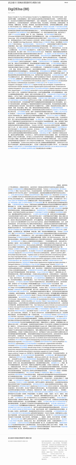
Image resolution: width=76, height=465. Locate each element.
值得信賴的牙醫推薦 (47, 392)
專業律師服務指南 (33, 249)
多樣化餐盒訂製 (44, 133)
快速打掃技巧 (28, 376)
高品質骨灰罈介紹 (34, 380)
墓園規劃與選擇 (39, 276)
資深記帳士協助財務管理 (58, 403)
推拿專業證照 (12, 28)
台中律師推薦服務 (27, 146)
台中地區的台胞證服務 (22, 282)
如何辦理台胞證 (31, 148)
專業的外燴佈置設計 (21, 311)
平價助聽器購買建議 (18, 204)
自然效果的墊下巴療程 (44, 208)
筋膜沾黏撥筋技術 (21, 32)
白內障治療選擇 (17, 146)
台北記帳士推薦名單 (33, 256)
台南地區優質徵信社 (58, 75)
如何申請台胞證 (42, 297)
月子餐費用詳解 (44, 372)
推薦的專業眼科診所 (53, 38)
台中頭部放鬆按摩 (19, 380)
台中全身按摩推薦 (46, 314)
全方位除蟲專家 (16, 34)
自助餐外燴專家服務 (57, 108)
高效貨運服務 (59, 212)
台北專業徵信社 (19, 397)
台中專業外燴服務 (13, 148)
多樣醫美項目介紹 (28, 84)
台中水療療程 (21, 111)
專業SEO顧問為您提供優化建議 (38, 28)
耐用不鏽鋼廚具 (56, 227)
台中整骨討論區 (39, 82)
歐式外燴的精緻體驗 (30, 343)
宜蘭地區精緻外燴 (62, 380)
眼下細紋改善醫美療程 (51, 301)
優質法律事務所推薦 (27, 88)
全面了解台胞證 (37, 301)
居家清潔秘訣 (15, 100)
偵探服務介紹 (55, 363)
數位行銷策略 (30, 372)
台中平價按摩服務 (37, 202)
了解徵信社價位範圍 (48, 26)
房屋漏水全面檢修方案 (45, 249)
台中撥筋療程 (47, 42)
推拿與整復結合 (62, 127)
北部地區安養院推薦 (28, 355)
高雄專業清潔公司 (42, 210)
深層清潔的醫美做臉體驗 (34, 52)
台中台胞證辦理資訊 (39, 278)
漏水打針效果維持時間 (59, 401)
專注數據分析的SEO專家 (54, 82)
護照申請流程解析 (21, 357)
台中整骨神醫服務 (56, 63)
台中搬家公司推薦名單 (22, 28)
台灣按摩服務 (20, 276)
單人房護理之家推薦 (15, 409)
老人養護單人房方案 (50, 53)
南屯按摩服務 (24, 347)
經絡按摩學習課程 (34, 195)
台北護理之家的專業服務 (45, 131)
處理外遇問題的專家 (46, 341)
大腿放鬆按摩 (51, 94)
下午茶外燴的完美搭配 (60, 26)
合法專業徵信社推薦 (54, 287)
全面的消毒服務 (23, 100)
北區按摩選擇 (58, 208)
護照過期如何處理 (22, 48)
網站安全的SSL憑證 (61, 146)
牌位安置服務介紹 (21, 339)
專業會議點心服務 (16, 202)
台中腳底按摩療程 (54, 189)
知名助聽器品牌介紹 (17, 241)
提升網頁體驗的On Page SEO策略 (30, 264)
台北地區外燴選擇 (29, 276)
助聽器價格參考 (19, 374)
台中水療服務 (57, 372)
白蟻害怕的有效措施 (23, 423)
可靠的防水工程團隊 (21, 382)
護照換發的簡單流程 (39, 384)
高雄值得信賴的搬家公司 (54, 59)
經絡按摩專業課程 (46, 55)
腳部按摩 (61, 357)
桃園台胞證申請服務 (55, 309)
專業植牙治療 (48, 195)
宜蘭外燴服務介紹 (53, 98)
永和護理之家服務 (46, 283)
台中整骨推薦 (42, 311)
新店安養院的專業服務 (41, 88)
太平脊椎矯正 (52, 28)
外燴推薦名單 (23, 291)
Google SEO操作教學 (49, 123)
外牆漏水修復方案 (23, 285)
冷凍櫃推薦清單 (32, 270)
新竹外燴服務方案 (16, 229)
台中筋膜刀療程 (48, 401)
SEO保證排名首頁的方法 (23, 237)
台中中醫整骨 (44, 129)
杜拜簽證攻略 (59, 229)
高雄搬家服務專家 (18, 189)
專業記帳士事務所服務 (34, 392)
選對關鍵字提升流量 (14, 407)
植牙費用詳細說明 (27, 409)
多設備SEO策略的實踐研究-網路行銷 (24, 2)
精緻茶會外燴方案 (31, 368)
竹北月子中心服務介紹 (53, 115)
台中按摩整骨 (23, 148)
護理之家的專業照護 (34, 48)
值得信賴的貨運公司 (28, 341)
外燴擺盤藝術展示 (29, 316)
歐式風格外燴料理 (62, 318)
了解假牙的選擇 (56, 129)
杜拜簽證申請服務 (60, 94)
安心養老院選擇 (22, 129)
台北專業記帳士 (49, 355)
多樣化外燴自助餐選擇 (21, 345)
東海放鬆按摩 (39, 251)
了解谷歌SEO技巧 (40, 44)
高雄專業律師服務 (28, 44)
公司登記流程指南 (61, 28)
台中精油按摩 (36, 243)
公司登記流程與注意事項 (60, 392)
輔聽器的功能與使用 (39, 146)
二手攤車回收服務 (20, 113)
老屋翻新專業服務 (13, 392)
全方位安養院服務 (19, 73)
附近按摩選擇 (23, 50)
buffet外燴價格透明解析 (30, 359)
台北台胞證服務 (25, 90)
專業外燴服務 (50, 34)
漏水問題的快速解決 (18, 59)
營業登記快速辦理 (39, 229)
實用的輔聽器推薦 (45, 71)
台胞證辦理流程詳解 (27, 260)
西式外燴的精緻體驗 (14, 322)
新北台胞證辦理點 (26, 295)
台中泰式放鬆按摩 (52, 69)
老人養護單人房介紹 (41, 119)
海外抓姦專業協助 (21, 245)
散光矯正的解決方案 (17, 81)
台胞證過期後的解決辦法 (60, 415)
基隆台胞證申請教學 (27, 229)
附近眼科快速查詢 (43, 386)
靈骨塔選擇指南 (23, 392)
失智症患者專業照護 (28, 253)
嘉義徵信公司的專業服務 (60, 110)
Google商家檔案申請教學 (28, 309)
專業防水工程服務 (57, 46)
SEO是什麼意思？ (62, 397)
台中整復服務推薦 (49, 229)
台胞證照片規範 (42, 98)
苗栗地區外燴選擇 (41, 65)
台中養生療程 (29, 396)
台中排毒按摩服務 (32, 299)
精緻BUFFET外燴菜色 (35, 59)
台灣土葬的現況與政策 (17, 195)
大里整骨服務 (52, 370)
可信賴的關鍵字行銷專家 (41, 212)
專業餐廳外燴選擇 (22, 200)
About (66, 2)
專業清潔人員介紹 (50, 146)
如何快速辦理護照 (20, 233)
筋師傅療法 (40, 270)
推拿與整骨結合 (61, 53)
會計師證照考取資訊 (24, 297)
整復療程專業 (39, 307)
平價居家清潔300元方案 (45, 61)
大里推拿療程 (33, 426)
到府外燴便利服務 (31, 73)
